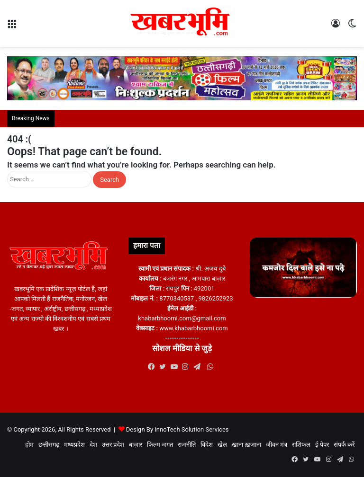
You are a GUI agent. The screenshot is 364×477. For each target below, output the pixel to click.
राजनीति (187, 444)
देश (93, 444)
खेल (222, 444)
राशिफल (301, 444)
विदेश (206, 444)
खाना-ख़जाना (246, 444)
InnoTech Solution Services (191, 429)
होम (29, 444)
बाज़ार (135, 444)
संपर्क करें (344, 444)
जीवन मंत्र (276, 444)
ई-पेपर (322, 444)
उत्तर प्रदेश (113, 444)
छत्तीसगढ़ (48, 444)
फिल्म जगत (160, 444)
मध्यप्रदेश (74, 444)
